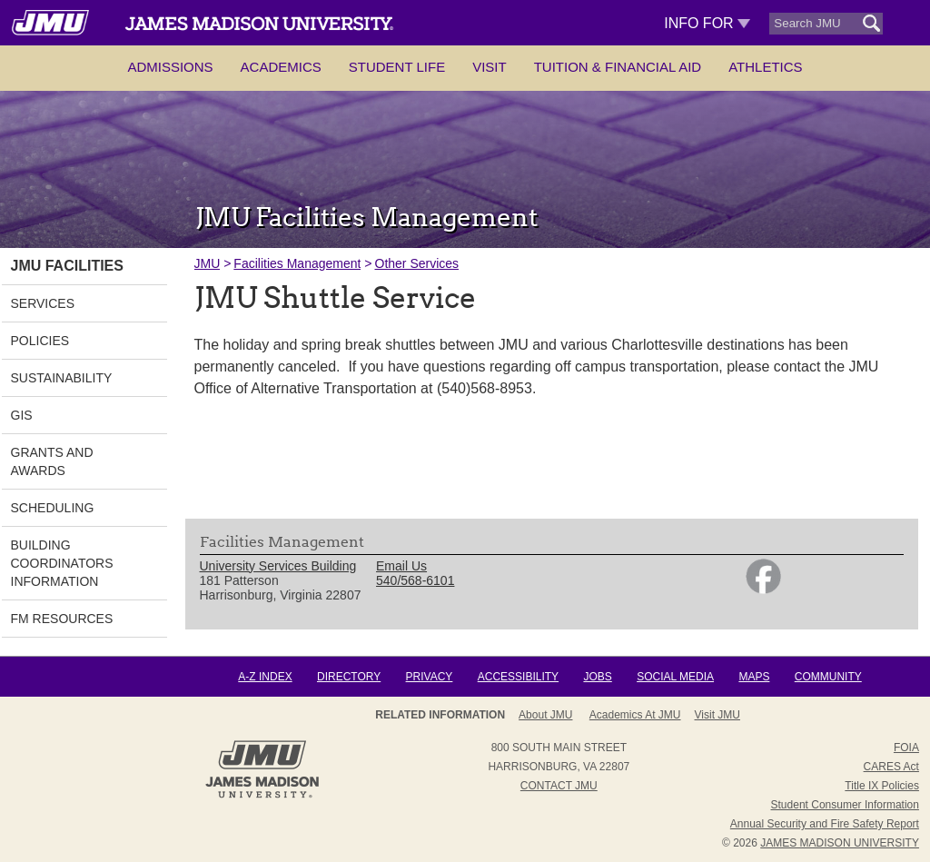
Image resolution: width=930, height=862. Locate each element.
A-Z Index (265, 676)
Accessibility (518, 676)
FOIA (906, 747)
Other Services (417, 263)
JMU (207, 263)
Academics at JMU (635, 714)
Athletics (765, 66)
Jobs (597, 676)
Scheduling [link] (52, 507)
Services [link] (43, 303)
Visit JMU (717, 714)
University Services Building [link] (278, 566)
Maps (753, 676)
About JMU (545, 714)
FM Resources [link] (62, 618)
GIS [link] (22, 415)
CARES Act (891, 766)
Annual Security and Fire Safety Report (824, 823)
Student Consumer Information (845, 804)
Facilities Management (297, 263)
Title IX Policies (882, 785)
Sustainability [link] (62, 378)
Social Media (675, 676)
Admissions (170, 66)
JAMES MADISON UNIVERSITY (839, 843)
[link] (763, 589)
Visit (489, 66)
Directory (349, 676)
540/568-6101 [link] (415, 580)
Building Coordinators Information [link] (62, 563)
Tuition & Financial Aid (617, 66)
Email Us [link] (401, 566)
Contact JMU (559, 785)
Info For (707, 23)
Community (828, 676)
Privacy (429, 676)
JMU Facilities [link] (67, 265)
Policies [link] (40, 340)
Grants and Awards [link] (52, 461)
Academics (281, 66)
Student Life (397, 66)
